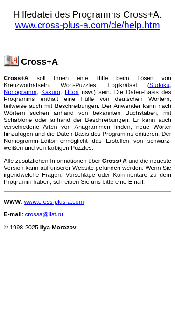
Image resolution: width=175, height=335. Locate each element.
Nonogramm (20, 91)
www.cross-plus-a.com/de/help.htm (87, 25)
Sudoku (159, 84)
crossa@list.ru (44, 214)
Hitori (72, 91)
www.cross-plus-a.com (54, 201)
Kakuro (50, 91)
